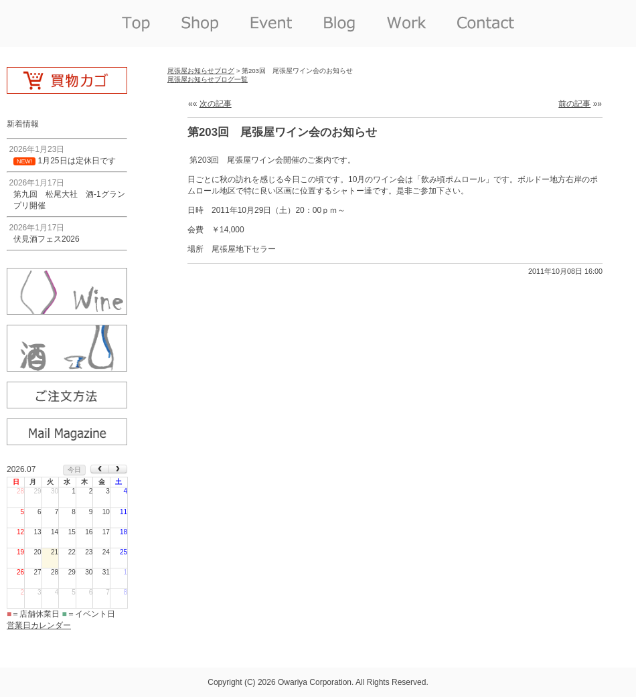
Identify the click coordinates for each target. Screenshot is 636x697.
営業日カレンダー (39, 625)
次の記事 (216, 103)
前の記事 (574, 103)
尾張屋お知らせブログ (200, 70)
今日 (74, 469)
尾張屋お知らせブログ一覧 (207, 79)
